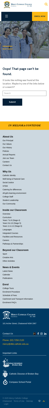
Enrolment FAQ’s (9, 302)
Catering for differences (12, 190)
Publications (8, 278)
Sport (5, 254)
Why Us (7, 171)
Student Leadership (10, 200)
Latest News (8, 271)
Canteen (6, 162)
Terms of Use (19, 401)
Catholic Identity (9, 175)
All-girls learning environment (14, 193)
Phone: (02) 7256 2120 (13, 340)
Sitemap (29, 401)
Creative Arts (8, 257)
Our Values (7, 144)
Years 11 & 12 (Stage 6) (12, 226)
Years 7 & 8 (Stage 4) (11, 220)
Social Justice (8, 182)
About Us (8, 136)
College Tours (8, 288)
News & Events (11, 267)
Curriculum (7, 217)
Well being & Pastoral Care (14, 179)
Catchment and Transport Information (18, 299)
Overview (6, 214)
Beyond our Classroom (15, 250)
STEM (5, 186)
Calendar (6, 275)
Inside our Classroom (15, 210)
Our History (7, 148)
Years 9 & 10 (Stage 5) (12, 223)
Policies (6, 151)
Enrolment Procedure (11, 292)
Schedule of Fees (10, 295)
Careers (6, 240)
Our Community (9, 204)
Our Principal (8, 140)
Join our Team (8, 158)
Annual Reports (9, 155)
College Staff (8, 197)
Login (6, 404)
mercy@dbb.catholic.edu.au (16, 344)
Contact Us (7, 165)
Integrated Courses (10, 233)
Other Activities (9, 261)
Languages (7, 230)
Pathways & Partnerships (13, 244)
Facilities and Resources (13, 237)
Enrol (6, 284)
